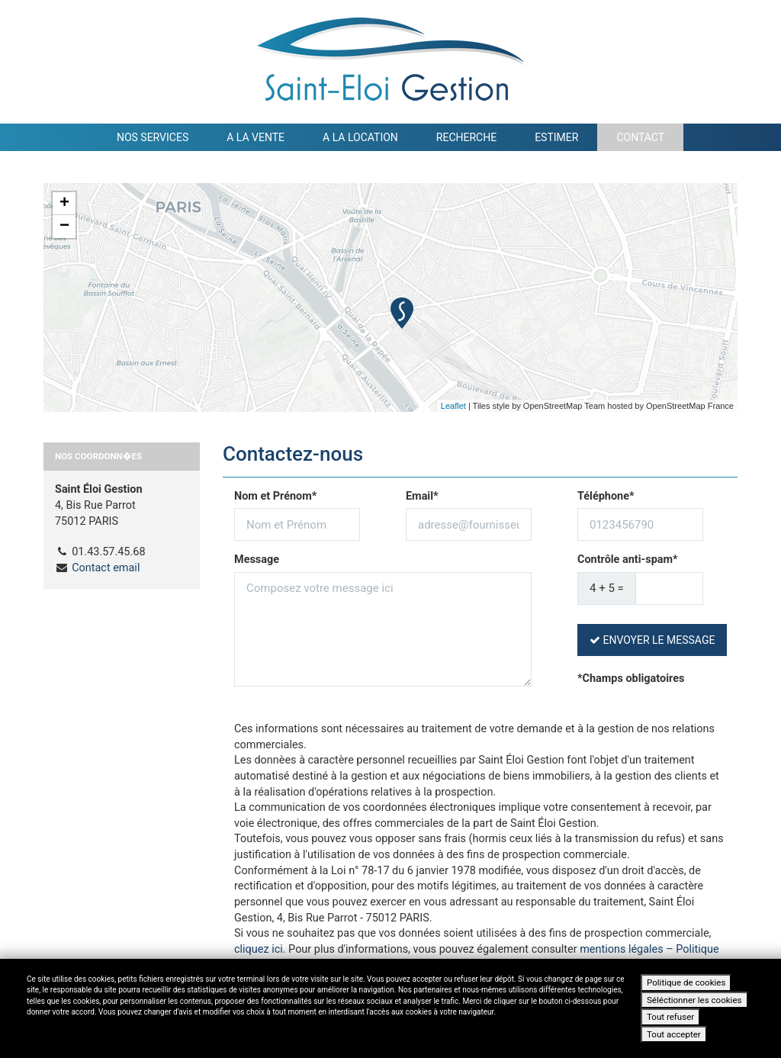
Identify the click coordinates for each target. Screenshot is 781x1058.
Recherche (466, 137)
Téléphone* (606, 496)
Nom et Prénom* (275, 496)
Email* (422, 496)
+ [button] (64, 203)
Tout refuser (670, 1016)
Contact (640, 137)
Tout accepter (674, 1034)
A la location (360, 137)
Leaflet (453, 405)
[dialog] (390, 1008)
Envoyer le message (652, 640)
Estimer (556, 137)
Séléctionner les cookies (694, 1000)
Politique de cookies (686, 982)
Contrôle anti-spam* (627, 559)
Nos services (152, 137)
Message (256, 559)
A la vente (255, 137)
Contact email (106, 567)
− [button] (64, 226)
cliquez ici (258, 949)
